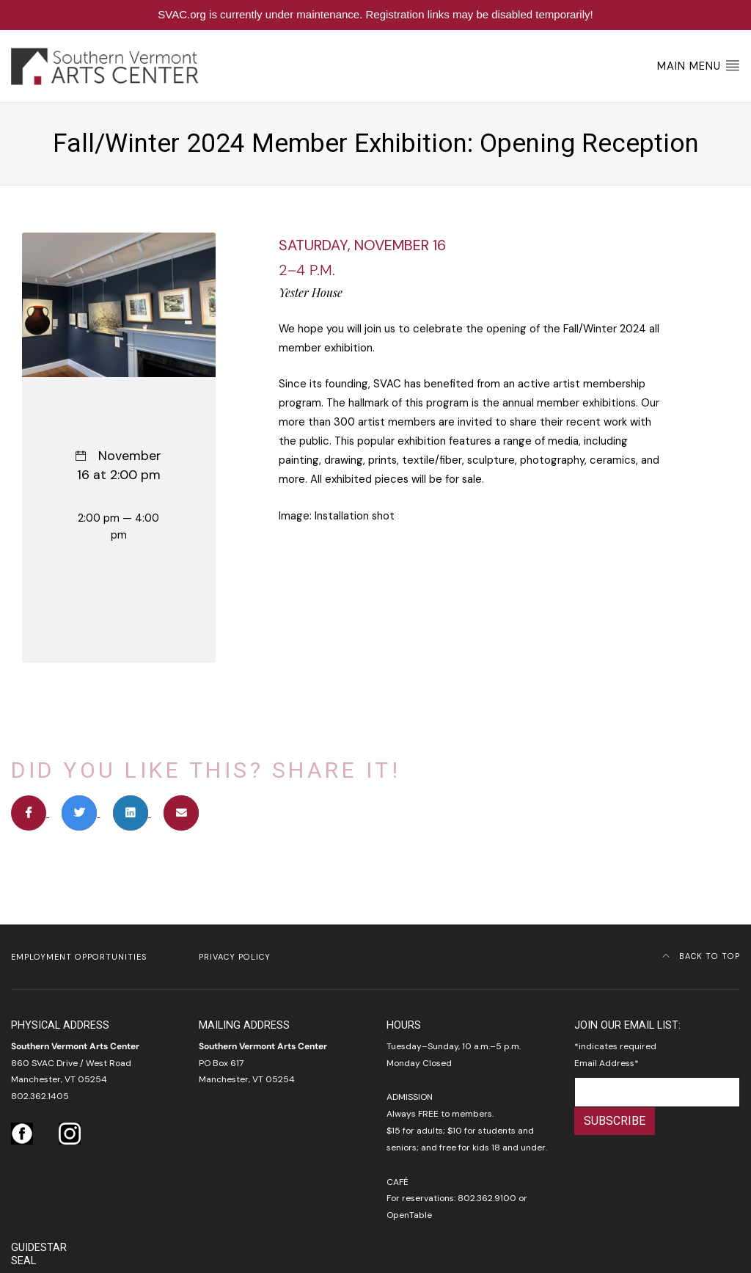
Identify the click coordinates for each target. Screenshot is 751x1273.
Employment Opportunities (79, 957)
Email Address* (606, 1063)
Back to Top (701, 956)
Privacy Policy (235, 957)
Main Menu (698, 65)
